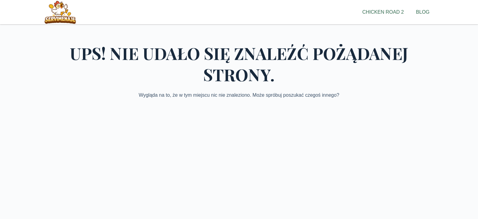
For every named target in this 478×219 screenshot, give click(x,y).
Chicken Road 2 (383, 12)
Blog (423, 12)
